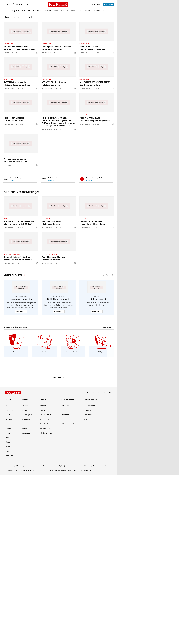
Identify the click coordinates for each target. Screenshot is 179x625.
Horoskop (25, 428)
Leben (7, 437)
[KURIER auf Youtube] (93, 392)
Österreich (47, 11)
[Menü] (7, 4)
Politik (56, 11)
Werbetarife (87, 415)
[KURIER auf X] (104, 392)
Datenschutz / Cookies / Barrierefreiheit (89, 466)
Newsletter (25, 419)
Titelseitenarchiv (46, 433)
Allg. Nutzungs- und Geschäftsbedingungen (22, 470)
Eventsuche (44, 424)
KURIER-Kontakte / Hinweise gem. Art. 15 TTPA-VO (69, 470)
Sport (73, 11)
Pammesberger (27, 433)
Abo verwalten (89, 405)
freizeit (8, 428)
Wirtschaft (64, 11)
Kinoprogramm (46, 419)
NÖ (29, 11)
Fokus (7, 433)
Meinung (8, 446)
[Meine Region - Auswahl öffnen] (27, 4)
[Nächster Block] (112, 275)
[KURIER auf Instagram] (99, 392)
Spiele (42, 410)
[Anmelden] (96, 4)
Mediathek (25, 410)
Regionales (9, 410)
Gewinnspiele (8, 43)
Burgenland (37, 11)
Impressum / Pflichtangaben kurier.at (19, 466)
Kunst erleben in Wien (49, 254)
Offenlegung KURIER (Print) (54, 466)
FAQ (85, 419)
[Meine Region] (19, 4)
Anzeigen (87, 410)
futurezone (65, 415)
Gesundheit (97, 11)
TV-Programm (45, 415)
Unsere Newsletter (13, 274)
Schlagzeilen (15, 11)
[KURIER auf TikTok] (110, 392)
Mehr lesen (58, 377)
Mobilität (9, 456)
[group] (58, 297)
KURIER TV (65, 405)
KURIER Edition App (68, 424)
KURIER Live (46, 218)
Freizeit (87, 11)
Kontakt (86, 424)
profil (63, 410)
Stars (105, 11)
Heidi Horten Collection (12, 254)
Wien (24, 11)
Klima (7, 451)
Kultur (80, 11)
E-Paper (24, 405)
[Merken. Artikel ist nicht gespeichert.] (37, 53)
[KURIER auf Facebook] (88, 392)
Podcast (24, 424)
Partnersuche (45, 428)
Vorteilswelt (45, 405)
